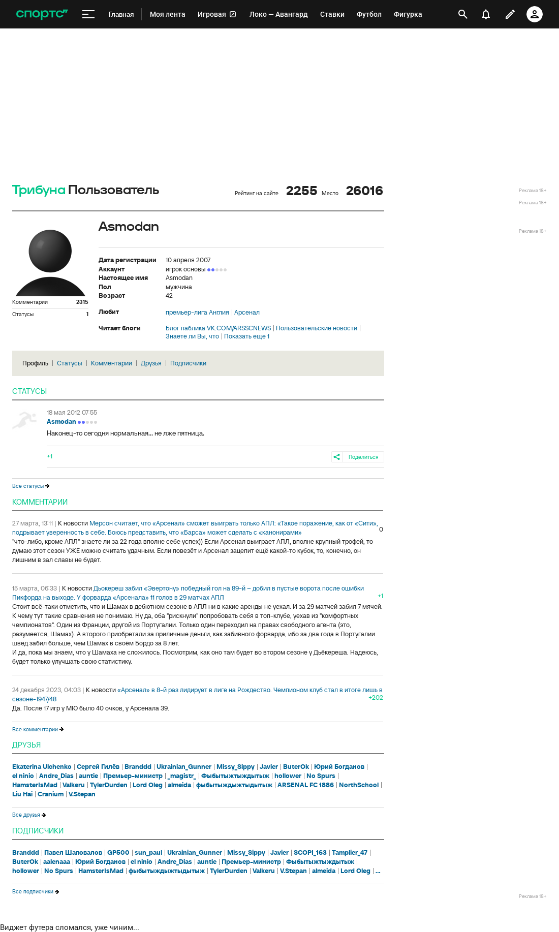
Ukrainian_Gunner (184, 767)
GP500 (118, 853)
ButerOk (296, 767)
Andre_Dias (56, 776)
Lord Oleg (148, 785)
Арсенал (247, 312)
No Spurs (320, 776)
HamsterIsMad (34, 785)
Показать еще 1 (246, 336)
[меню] (88, 14)
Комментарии (111, 363)
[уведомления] (486, 14)
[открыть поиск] (463, 14)
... (378, 871)
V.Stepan (82, 794)
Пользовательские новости (316, 328)
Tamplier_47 (349, 853)
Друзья (151, 363)
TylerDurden (109, 785)
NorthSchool (359, 785)
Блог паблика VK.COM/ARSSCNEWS (218, 328)
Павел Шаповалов (73, 853)
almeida (179, 785)
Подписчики (188, 363)
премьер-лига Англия (197, 312)
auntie (88, 776)
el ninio (23, 776)
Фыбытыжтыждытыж (235, 776)
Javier (269, 767)
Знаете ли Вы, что (192, 336)
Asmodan (61, 421)
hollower (287, 776)
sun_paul (148, 853)
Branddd (138, 767)
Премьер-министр (133, 776)
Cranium (51, 794)
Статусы (69, 363)
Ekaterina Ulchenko (42, 767)
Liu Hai (22, 794)
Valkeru (74, 785)
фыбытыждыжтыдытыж (234, 785)
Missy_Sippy (235, 767)
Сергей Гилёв (98, 767)
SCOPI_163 (310, 853)
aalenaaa (56, 862)
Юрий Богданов (339, 767)
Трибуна (39, 190)
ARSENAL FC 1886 (305, 785)
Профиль (35, 363)
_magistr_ (182, 776)
